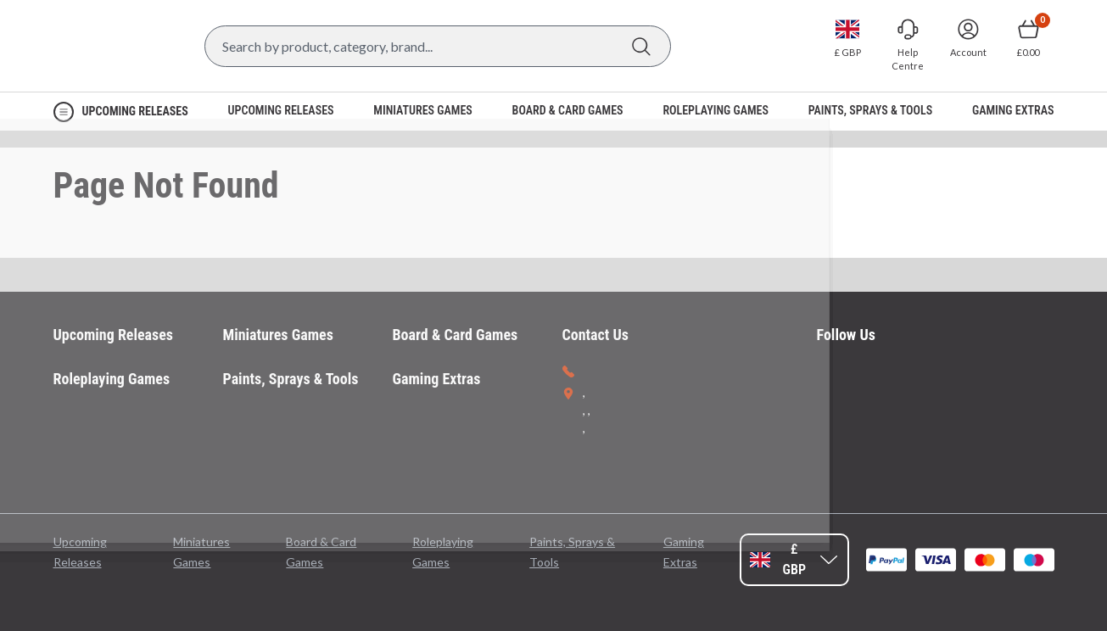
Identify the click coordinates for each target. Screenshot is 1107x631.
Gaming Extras (437, 379)
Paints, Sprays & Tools (291, 379)
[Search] (642, 46)
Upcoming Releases (113, 334)
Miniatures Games (278, 334)
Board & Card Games (455, 334)
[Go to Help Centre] (908, 45)
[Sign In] (968, 38)
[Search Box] (437, 46)
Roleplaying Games (112, 379)
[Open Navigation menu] (120, 111)
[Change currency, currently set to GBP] (848, 38)
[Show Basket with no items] (1028, 38)
